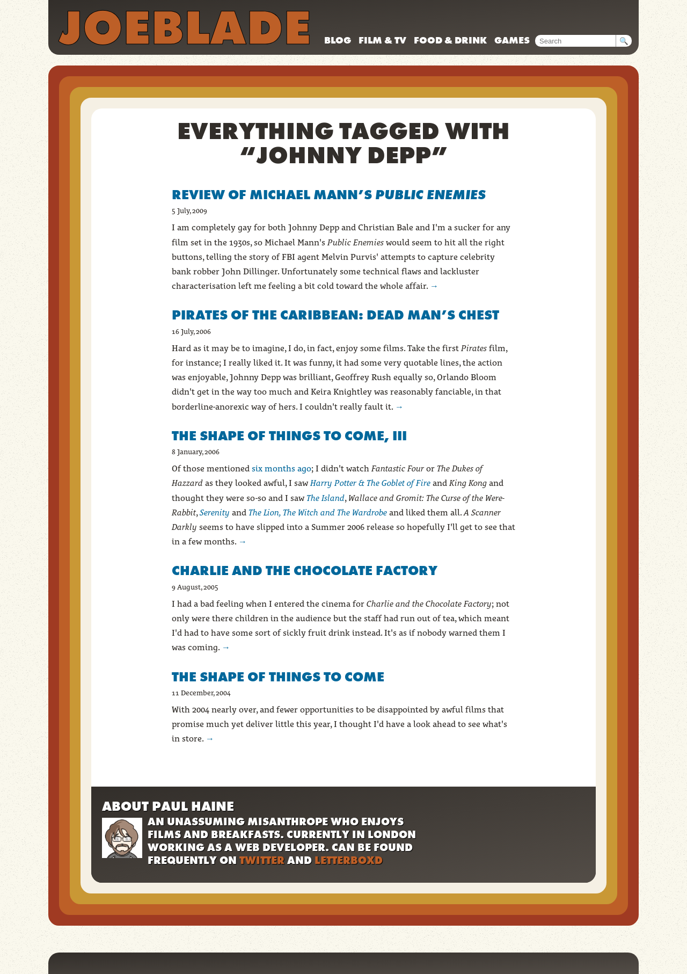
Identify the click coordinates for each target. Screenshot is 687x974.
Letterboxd (349, 860)
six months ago (281, 468)
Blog (337, 40)
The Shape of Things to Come (278, 677)
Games (512, 40)
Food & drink (450, 40)
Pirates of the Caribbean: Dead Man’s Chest (335, 315)
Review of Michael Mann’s (329, 194)
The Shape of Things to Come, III (289, 436)
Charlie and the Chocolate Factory (304, 570)
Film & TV (382, 40)
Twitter (261, 860)
